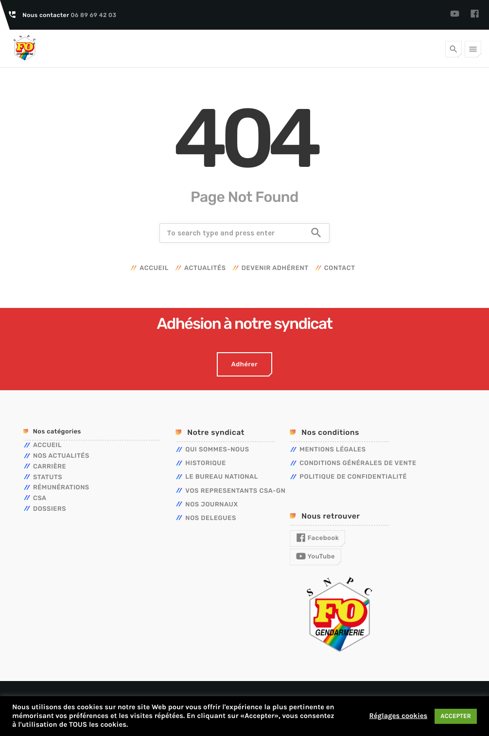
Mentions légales (332, 449)
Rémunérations (61, 487)
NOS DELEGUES (210, 518)
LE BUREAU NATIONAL (221, 477)
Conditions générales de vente (357, 463)
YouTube (315, 556)
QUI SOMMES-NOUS (217, 449)
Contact (339, 268)
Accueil (154, 268)
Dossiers (49, 509)
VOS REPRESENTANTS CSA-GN (235, 491)
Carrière (49, 466)
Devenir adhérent (275, 268)
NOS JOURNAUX (211, 504)
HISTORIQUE (205, 463)
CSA (40, 498)
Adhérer (244, 364)
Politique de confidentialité (353, 477)
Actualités (205, 268)
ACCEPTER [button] (455, 716)
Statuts (47, 477)
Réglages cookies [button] (398, 716)
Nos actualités (61, 456)
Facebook (317, 538)
